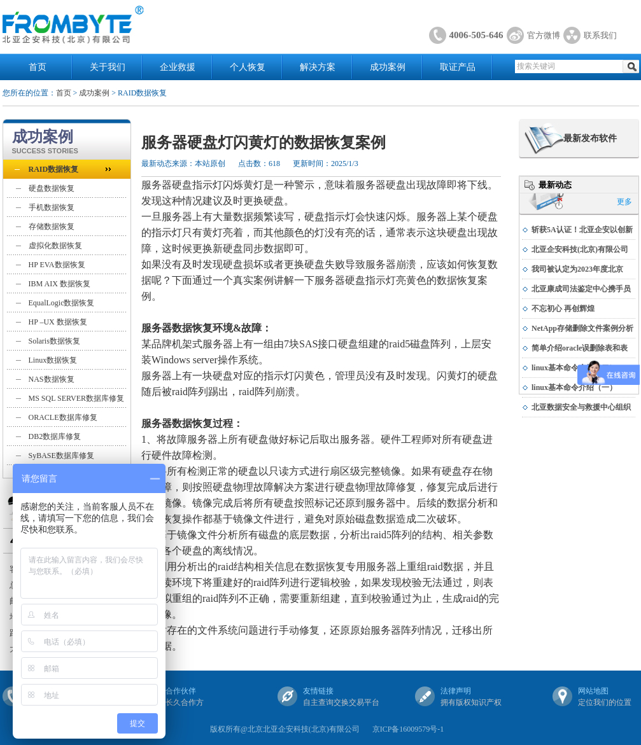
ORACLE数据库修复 (63, 417)
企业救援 (177, 67)
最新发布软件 (590, 138)
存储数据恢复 (51, 226)
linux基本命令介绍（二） (574, 367)
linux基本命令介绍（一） (574, 387)
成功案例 (387, 67)
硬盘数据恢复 (51, 188)
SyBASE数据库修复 (61, 455)
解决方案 (317, 67)
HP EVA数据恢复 (57, 264)
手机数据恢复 (51, 207)
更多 (624, 201)
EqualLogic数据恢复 (62, 302)
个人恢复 (247, 67)
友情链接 (318, 690)
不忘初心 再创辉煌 (563, 308)
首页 (37, 67)
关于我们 (107, 67)
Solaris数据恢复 (54, 341)
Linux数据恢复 (53, 360)
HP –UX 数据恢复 (58, 321)
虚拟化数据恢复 (55, 245)
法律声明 (455, 690)
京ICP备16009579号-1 (408, 729)
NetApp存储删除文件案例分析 (582, 328)
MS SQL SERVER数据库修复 (77, 398)
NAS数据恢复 (51, 379)
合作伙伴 (181, 690)
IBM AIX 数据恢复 (59, 283)
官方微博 (543, 35)
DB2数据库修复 (55, 436)
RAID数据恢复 (54, 169)
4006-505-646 (476, 35)
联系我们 (600, 35)
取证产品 (457, 67)
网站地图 (593, 690)
